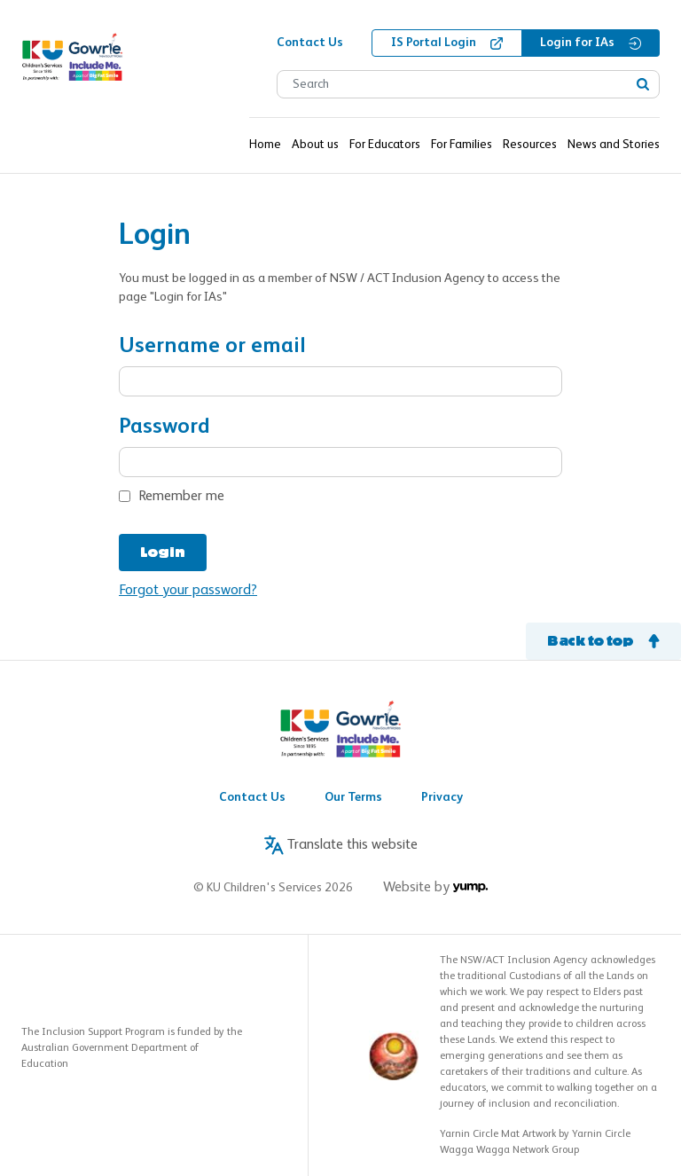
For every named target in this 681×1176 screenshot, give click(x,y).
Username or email (212, 346)
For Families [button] (461, 144)
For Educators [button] (384, 144)
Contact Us (252, 797)
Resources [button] (530, 144)
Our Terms (353, 797)
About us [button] (315, 144)
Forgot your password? (188, 591)
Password (164, 427)
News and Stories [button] (614, 144)
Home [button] (265, 144)
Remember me (181, 497)
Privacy (442, 797)
